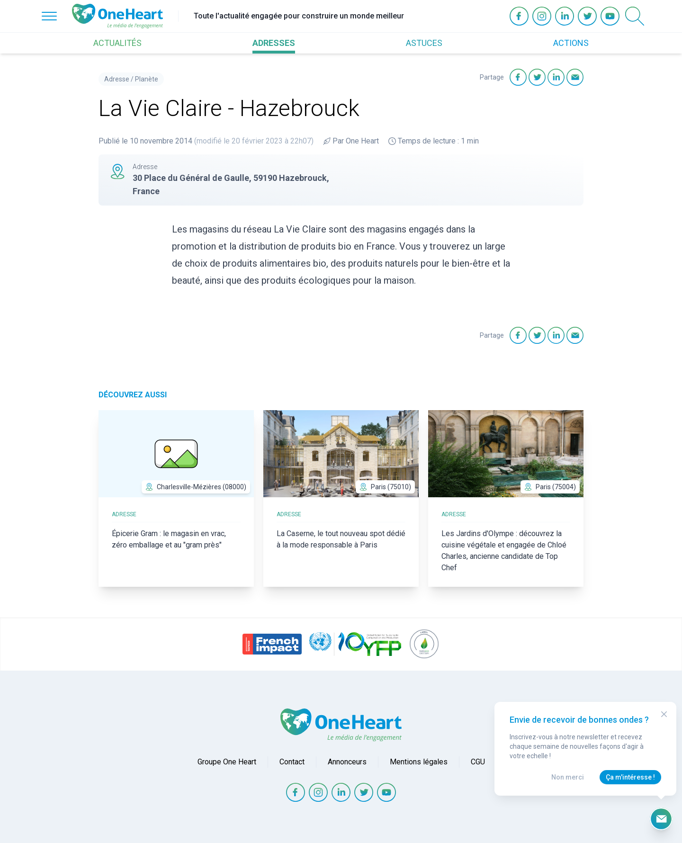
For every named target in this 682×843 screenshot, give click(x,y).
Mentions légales (419, 761)
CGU (478, 761)
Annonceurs (347, 761)
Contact (292, 761)
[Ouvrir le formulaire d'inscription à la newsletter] (661, 818)
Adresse (116, 79)
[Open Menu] (49, 16)
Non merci (567, 777)
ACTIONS (571, 43)
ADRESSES (273, 43)
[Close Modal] (664, 714)
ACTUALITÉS (117, 43)
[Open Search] (634, 16)
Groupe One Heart (226, 761)
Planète (146, 79)
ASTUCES (424, 43)
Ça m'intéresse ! (630, 777)
